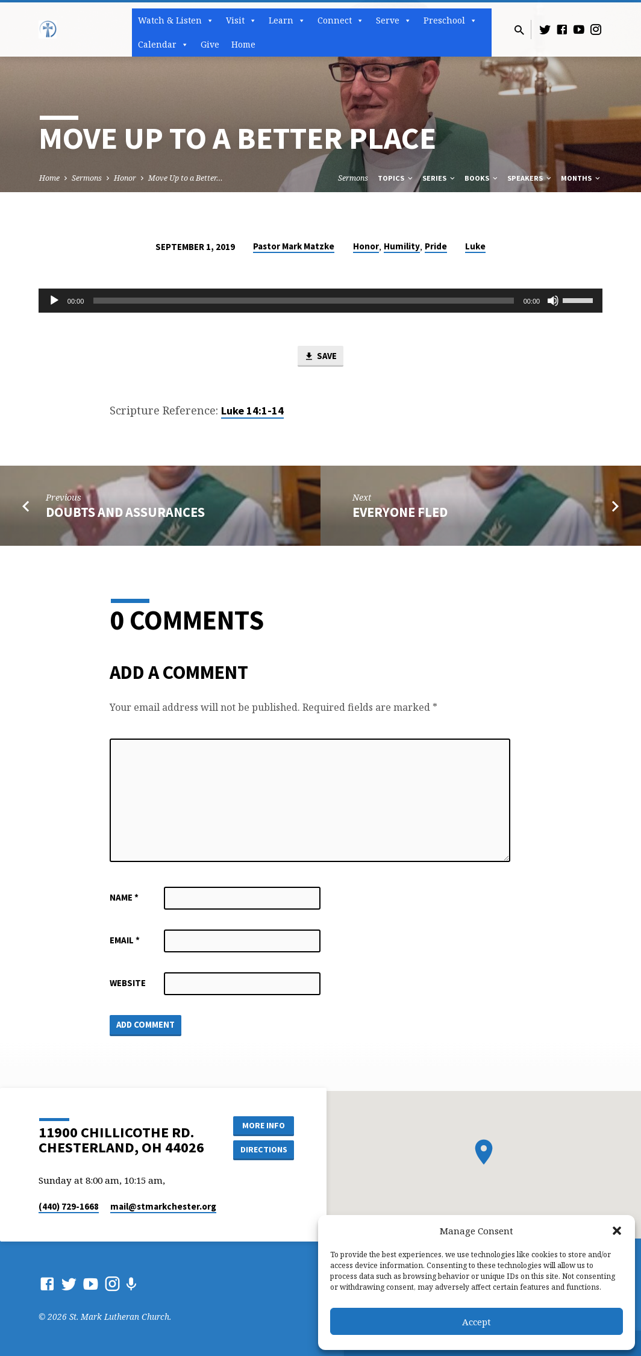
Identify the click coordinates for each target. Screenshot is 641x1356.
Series (439, 178)
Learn (287, 20)
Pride (436, 246)
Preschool (450, 20)
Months (581, 178)
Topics (396, 178)
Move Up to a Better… (185, 178)
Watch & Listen (176, 20)
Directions (263, 1149)
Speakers (530, 178)
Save (320, 356)
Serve (393, 20)
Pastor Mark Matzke (293, 246)
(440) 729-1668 (69, 1206)
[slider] (303, 301)
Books (481, 178)
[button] (617, 1231)
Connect (340, 20)
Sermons (87, 178)
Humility (402, 246)
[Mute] (553, 301)
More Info (263, 1125)
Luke (475, 246)
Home (243, 44)
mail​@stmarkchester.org (163, 1206)
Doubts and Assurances (125, 512)
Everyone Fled (400, 512)
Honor (125, 178)
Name (124, 897)
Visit (241, 20)
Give (210, 44)
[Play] (54, 301)
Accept (476, 1322)
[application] (320, 301)
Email (125, 940)
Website (128, 983)
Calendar (163, 45)
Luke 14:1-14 (252, 410)
